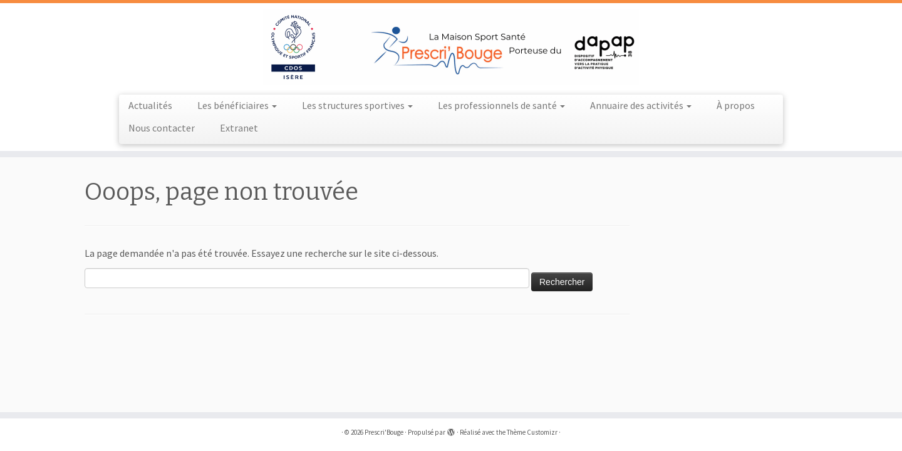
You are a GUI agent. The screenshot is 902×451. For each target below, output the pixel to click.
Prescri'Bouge (384, 432)
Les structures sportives (357, 105)
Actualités (150, 105)
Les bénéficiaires (237, 105)
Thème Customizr (532, 432)
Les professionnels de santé (501, 105)
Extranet (239, 128)
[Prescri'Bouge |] (451, 47)
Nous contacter (161, 128)
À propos (736, 105)
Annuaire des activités (641, 105)
